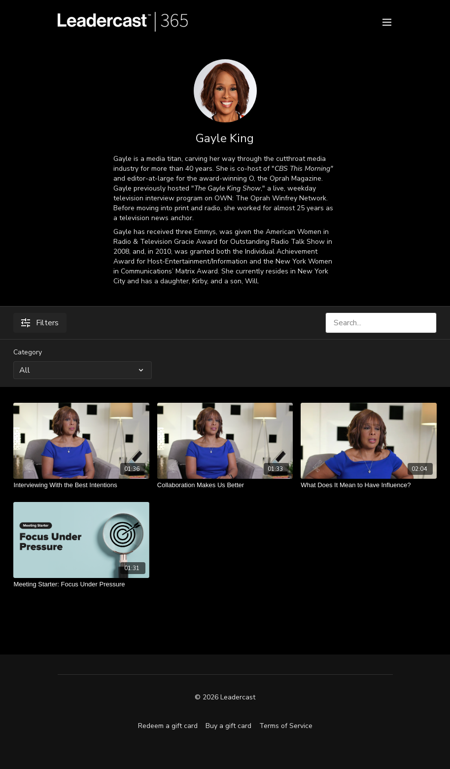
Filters (40, 322)
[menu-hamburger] (387, 21)
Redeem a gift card (168, 726)
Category (27, 352)
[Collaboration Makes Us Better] (225, 485)
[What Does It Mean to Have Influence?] (368, 485)
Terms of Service (285, 726)
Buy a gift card (228, 726)
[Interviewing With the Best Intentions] (81, 485)
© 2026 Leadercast (225, 697)
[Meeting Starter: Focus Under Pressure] (81, 584)
